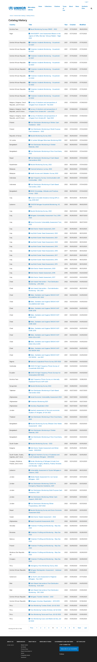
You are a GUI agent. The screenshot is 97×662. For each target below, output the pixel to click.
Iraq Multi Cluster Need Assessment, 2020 (43, 242)
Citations (57, 6)
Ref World (23, 647)
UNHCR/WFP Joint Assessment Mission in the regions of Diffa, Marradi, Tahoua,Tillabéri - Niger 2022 (45, 36)
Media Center (24, 645)
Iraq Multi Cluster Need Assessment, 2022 (43, 233)
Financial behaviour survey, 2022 (40, 169)
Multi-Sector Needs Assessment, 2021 (42, 229)
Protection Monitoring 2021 (38, 401)
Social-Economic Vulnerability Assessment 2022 (45, 397)
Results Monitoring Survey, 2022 (40, 164)
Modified (83, 25)
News (77, 6)
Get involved (81, 641)
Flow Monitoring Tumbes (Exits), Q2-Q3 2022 (44, 605)
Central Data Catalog (19, 15)
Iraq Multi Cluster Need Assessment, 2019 (43, 246)
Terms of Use (64, 8)
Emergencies (21, 641)
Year (66, 25)
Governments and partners (64, 641)
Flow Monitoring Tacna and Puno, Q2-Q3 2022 (45, 614)
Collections (48, 6)
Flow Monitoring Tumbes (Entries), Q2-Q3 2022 (45, 610)
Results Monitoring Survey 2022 (40, 136)
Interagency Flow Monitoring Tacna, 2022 (43, 566)
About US (10, 641)
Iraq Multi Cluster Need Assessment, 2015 (43, 264)
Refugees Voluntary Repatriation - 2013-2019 (44, 601)
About (71, 6)
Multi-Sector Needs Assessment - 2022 (42, 517)
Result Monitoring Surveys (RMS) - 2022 (43, 29)
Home (40, 6)
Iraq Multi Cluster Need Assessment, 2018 (43, 251)
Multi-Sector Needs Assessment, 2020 (42, 268)
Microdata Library (31, 8)
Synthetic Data (85, 7)
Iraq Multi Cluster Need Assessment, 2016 (43, 259)
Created (72, 25)
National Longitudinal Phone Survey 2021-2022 (45, 361)
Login (86, 2)
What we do (32, 641)
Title (30, 25)
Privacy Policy (24, 649)
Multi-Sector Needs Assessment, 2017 (42, 277)
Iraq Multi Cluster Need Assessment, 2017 (43, 255)
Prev (31, 628)
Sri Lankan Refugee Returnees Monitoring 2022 (45, 140)
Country (12, 25)
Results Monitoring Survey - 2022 (40, 443)
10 (74, 628)
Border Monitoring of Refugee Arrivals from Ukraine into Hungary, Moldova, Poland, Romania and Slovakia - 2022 (45, 463)
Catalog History (30, 15)
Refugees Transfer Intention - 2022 (41, 597)
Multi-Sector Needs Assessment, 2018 (42, 273)
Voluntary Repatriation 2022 (38, 406)
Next (79, 628)
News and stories (45, 641)
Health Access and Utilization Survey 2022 (43, 173)
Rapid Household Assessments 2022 (41, 521)
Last (85, 628)
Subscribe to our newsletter (69, 649)
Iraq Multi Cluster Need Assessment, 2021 (43, 237)
